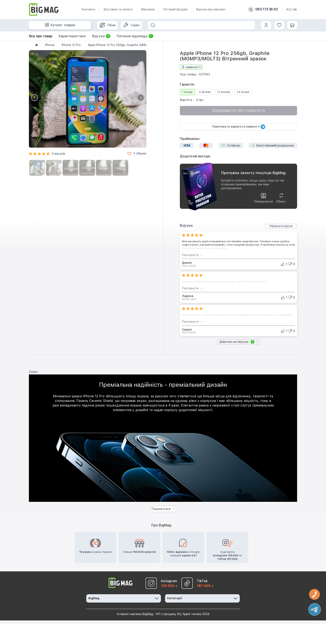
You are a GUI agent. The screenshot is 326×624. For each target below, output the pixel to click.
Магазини (148, 9)
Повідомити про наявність (238, 111)
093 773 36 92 (266, 9)
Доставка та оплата (118, 9)
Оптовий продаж (175, 9)
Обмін (108, 25)
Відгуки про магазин (210, 9)
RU (288, 9)
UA (295, 9)
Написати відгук (281, 226)
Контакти (88, 9)
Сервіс (131, 25)
